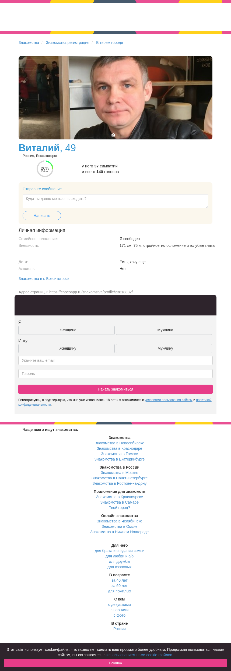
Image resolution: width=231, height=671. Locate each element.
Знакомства (29, 42)
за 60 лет (119, 586)
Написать (42, 215)
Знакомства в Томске (119, 454)
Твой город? (119, 507)
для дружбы (119, 561)
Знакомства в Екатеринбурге (119, 459)
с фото (119, 615)
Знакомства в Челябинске (119, 521)
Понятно (115, 663)
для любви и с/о (120, 556)
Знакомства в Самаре (119, 502)
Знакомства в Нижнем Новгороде (119, 532)
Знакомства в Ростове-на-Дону (120, 483)
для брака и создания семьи (120, 551)
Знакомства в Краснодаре (119, 448)
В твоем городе (109, 42)
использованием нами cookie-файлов (139, 655)
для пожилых (119, 591)
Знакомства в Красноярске (119, 497)
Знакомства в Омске (120, 526)
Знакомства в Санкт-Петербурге (120, 478)
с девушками (119, 604)
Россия (119, 629)
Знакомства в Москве (119, 472)
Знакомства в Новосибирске (119, 443)
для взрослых (119, 567)
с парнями (120, 610)
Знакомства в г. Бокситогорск (44, 278)
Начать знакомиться (115, 389)
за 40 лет (119, 580)
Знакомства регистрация (67, 42)
